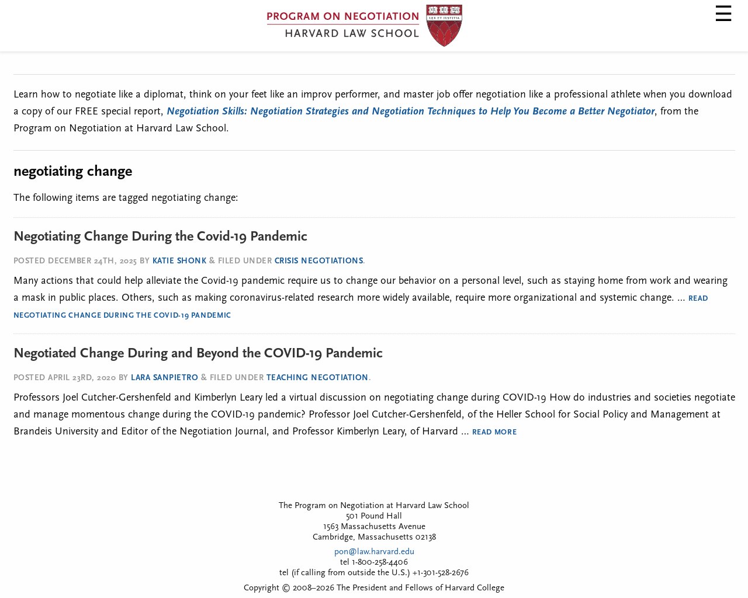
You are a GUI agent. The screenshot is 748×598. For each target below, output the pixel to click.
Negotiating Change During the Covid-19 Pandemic (160, 237)
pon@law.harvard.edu (374, 552)
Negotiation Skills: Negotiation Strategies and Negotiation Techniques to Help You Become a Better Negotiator (410, 111)
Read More (494, 432)
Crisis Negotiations (319, 261)
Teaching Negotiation (317, 378)
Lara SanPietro (164, 378)
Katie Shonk (180, 261)
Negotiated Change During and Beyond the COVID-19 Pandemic (198, 354)
